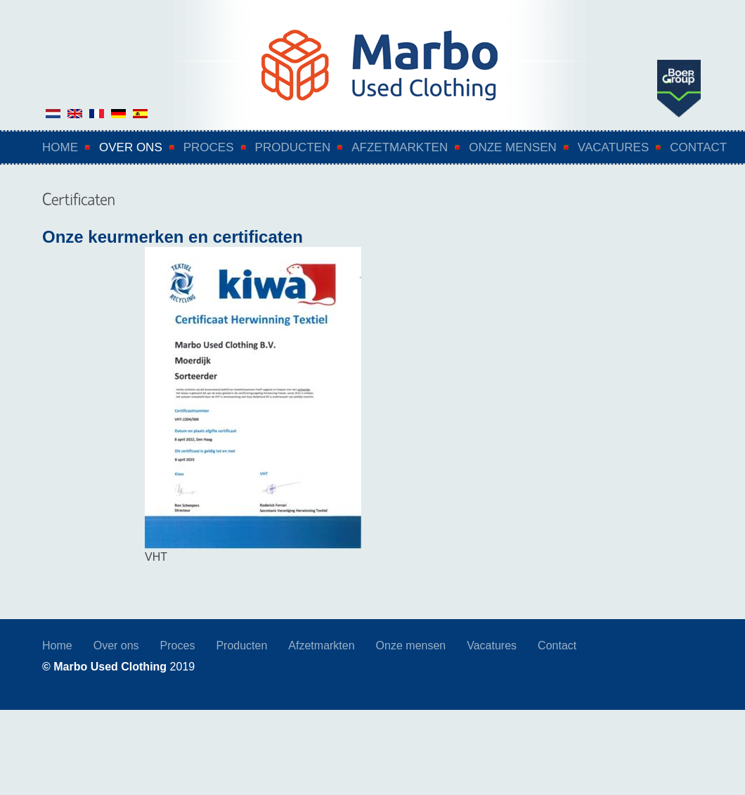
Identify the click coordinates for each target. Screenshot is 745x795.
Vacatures (613, 147)
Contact (698, 147)
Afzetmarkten (399, 147)
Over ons (130, 147)
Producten (293, 147)
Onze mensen (513, 147)
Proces (208, 147)
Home (60, 147)
